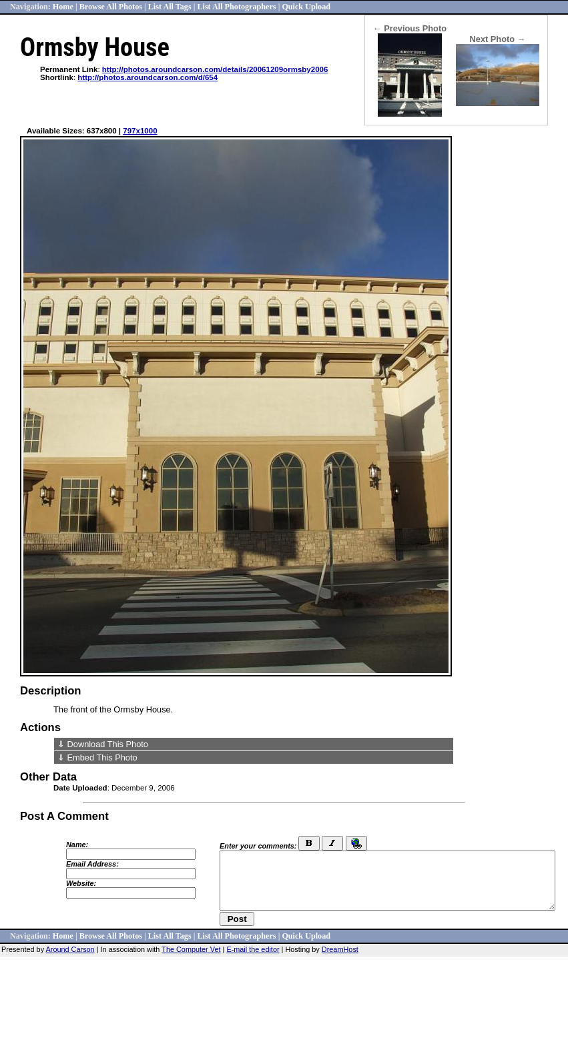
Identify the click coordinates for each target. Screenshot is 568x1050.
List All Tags (170, 6)
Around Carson (70, 949)
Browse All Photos (110, 6)
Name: (77, 845)
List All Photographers (236, 6)
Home (63, 6)
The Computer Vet (191, 949)
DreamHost (340, 949)
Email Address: (92, 864)
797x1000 (140, 131)
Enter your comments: (258, 846)
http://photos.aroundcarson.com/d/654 (147, 77)
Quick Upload (306, 6)
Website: (81, 883)
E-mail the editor (252, 949)
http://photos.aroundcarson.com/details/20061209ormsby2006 (215, 69)
